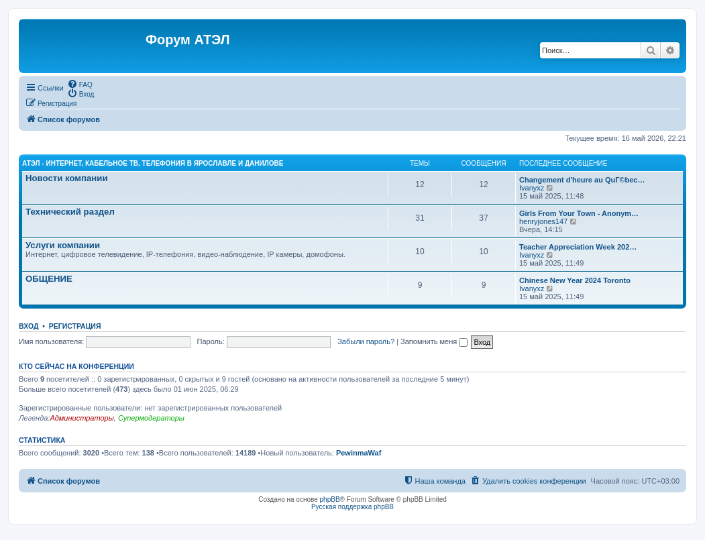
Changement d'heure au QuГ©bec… (582, 180)
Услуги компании (62, 245)
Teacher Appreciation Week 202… (578, 247)
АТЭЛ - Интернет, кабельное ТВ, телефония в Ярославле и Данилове (152, 163)
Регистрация (75, 326)
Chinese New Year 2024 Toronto (575, 280)
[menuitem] (80, 84)
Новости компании (66, 178)
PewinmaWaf (358, 453)
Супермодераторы (151, 418)
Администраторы (81, 418)
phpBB (330, 499)
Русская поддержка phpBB (352, 506)
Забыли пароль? (365, 341)
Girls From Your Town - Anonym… (579, 213)
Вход (28, 326)
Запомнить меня (434, 341)
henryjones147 (543, 221)
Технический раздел (70, 212)
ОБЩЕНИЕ (48, 279)
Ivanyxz (531, 188)
